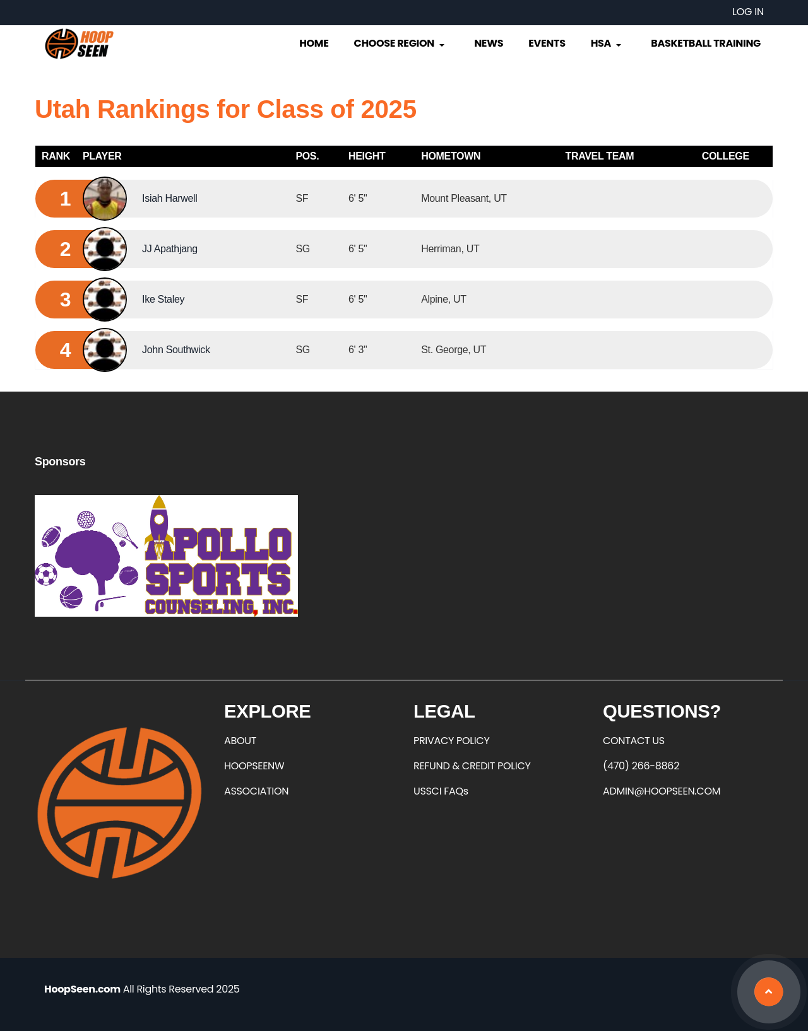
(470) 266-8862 (641, 766)
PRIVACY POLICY (451, 740)
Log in (748, 11)
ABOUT (240, 740)
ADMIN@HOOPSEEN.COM (661, 791)
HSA (607, 43)
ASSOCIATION (256, 791)
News (488, 43)
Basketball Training (706, 43)
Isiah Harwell (169, 198)
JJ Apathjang (170, 248)
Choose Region (400, 43)
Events (546, 43)
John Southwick (176, 349)
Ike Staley (163, 299)
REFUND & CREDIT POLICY (472, 766)
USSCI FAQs (440, 791)
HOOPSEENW (254, 766)
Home (313, 43)
